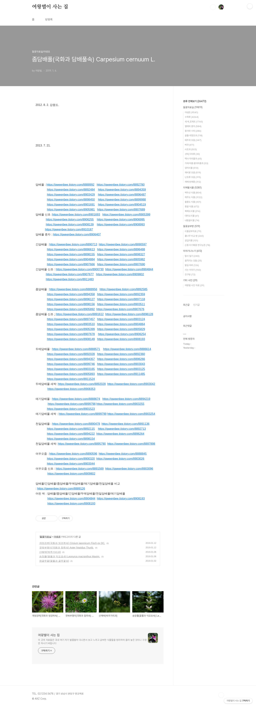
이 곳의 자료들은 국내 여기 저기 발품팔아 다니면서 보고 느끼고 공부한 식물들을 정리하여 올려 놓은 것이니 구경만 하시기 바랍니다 (92, 641)
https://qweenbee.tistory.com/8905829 (121, 329)
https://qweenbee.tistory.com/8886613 (71, 249)
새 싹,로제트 (194, 121)
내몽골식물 (192, 220)
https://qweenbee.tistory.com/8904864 (121, 324)
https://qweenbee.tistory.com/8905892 (71, 309)
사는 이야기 (193, 270)
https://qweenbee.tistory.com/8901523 (71, 408)
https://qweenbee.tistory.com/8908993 (121, 224)
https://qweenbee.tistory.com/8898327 (121, 254)
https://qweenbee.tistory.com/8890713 (73, 244)
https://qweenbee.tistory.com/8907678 (71, 334)
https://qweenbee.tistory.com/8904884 (71, 259)
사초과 (191, 149)
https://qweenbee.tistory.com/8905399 (126, 214)
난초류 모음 (193, 177)
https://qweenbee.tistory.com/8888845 (122, 453)
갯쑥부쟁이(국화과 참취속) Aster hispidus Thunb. (66, 547)
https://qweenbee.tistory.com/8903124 (121, 319)
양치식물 (191, 168)
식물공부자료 (193, 231)
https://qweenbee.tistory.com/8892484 (71, 189)
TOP (221, 695)
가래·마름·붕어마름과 (196, 163)
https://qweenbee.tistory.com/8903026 (120, 458)
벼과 (189, 144)
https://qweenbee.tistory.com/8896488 (121, 249)
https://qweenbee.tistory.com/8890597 (122, 244)
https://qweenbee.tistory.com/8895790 (82, 443)
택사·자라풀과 (193, 158)
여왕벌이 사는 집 (50, 6)
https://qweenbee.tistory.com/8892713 (122, 428)
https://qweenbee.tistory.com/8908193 (121, 339)
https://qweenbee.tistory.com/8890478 (76, 423)
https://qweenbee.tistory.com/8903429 (71, 194)
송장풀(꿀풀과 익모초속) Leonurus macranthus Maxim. (69, 556)
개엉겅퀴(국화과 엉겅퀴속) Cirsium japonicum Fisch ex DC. (72, 543)
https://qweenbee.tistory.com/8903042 (131, 383)
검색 (213, 7)
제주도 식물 (193, 197)
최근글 (186, 304)
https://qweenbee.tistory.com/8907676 (120, 309)
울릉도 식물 (193, 202)
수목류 (192, 117)
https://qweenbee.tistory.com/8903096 (129, 468)
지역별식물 (192, 187)
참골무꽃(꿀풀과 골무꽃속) (54, 560)
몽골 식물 (192, 206)
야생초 (57, 536)
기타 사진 (190, 280)
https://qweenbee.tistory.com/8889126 (61, 488)
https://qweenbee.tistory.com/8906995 (121, 219)
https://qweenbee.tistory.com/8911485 (121, 373)
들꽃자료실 (45, 536)
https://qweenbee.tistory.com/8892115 (71, 428)
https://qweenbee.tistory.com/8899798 (71, 403)
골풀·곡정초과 (193, 135)
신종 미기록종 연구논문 (197, 245)
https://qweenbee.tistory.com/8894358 (71, 294)
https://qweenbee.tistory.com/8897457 (71, 319)
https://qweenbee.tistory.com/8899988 (122, 199)
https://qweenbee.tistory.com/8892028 (71, 354)
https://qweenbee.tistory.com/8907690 (121, 264)
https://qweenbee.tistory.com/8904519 (122, 204)
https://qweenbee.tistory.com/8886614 (127, 349)
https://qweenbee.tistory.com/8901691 (71, 204)
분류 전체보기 (194, 101)
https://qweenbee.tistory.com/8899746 (71, 364)
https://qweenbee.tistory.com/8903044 (71, 463)
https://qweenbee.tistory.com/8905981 (71, 209)
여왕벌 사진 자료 (194, 285)
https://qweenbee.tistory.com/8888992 (70, 184)
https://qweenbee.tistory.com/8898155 (71, 254)
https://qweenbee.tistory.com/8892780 (121, 184)
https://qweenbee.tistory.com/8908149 (71, 339)
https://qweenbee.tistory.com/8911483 (70, 279)
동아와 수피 (193, 131)
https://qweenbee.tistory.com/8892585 (123, 289)
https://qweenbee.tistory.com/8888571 (76, 349)
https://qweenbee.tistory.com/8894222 (71, 433)
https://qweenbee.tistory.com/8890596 (73, 453)
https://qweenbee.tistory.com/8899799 (82, 413)
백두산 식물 (193, 192)
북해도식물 (192, 211)
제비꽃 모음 (193, 172)
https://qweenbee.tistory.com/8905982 (121, 259)
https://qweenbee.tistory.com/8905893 (71, 373)
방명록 (49, 19)
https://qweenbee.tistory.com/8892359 (121, 294)
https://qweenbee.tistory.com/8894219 (126, 398)
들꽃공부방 (191, 226)
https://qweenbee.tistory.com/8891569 (80, 468)
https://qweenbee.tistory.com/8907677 (70, 274)
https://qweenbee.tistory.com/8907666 (71, 264)
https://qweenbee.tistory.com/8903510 (71, 324)
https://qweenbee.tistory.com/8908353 (71, 388)
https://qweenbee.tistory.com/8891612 (80, 314)
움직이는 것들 (193, 260)
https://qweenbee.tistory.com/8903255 (120, 403)
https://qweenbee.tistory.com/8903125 (121, 368)
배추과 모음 (193, 140)
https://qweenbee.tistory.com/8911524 (71, 378)
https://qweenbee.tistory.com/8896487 (122, 194)
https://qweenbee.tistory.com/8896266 (121, 359)
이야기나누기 (192, 250)
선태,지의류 (192, 154)
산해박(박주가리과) (50, 552)
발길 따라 (192, 265)
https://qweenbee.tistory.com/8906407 (77, 234)
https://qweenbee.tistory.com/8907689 (121, 209)
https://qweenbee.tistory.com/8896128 (129, 314)
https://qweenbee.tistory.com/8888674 (76, 398)
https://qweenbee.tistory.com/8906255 (70, 219)
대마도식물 (192, 215)
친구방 (190, 274)
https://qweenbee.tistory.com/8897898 (131, 443)
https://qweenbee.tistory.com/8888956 (73, 289)
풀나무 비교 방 (194, 236)
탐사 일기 (192, 256)
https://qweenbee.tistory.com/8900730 (80, 269)
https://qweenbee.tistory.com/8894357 (71, 359)
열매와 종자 (193, 126)
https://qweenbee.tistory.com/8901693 (76, 214)
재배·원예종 (193, 181)
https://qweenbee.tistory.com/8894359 (122, 189)
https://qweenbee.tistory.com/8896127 (71, 299)
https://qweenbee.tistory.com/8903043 (121, 364)
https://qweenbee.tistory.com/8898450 (71, 199)
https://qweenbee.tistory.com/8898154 (71, 438)
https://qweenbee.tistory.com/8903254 (131, 413)
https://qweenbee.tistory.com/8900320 (71, 458)
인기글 (196, 304)
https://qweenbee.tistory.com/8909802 (120, 274)
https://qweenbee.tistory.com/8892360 (121, 354)
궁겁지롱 (191, 240)
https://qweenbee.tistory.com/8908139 (70, 224)
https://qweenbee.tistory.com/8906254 (122, 334)
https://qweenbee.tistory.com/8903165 (71, 368)
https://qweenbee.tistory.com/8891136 (125, 423)
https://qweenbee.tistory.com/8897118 (121, 299)
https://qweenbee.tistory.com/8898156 (71, 304)
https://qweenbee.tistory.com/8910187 (69, 229)
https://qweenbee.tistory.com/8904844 (129, 269)
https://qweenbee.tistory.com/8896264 (120, 433)
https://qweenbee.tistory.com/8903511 (121, 304)
